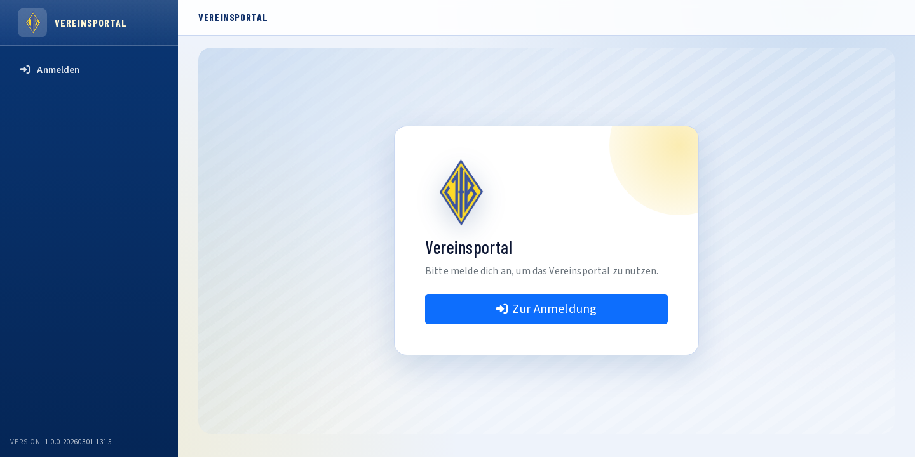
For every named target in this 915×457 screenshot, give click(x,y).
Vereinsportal (90, 23)
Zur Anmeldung (546, 309)
